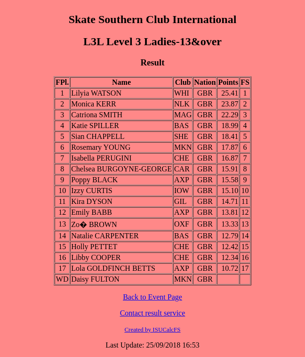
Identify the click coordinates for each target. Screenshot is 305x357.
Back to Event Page (152, 297)
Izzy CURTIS (91, 191)
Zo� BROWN (94, 224)
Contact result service (152, 313)
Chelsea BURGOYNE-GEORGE (121, 169)
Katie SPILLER (95, 126)
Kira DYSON (91, 201)
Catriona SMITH (96, 115)
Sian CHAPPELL (97, 136)
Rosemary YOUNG (100, 147)
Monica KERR (93, 104)
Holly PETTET (94, 247)
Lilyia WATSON (96, 93)
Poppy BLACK (94, 180)
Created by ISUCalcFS (152, 329)
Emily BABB (91, 212)
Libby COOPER (95, 257)
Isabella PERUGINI (101, 158)
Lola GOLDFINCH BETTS (113, 268)
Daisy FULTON (95, 279)
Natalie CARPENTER (105, 236)
